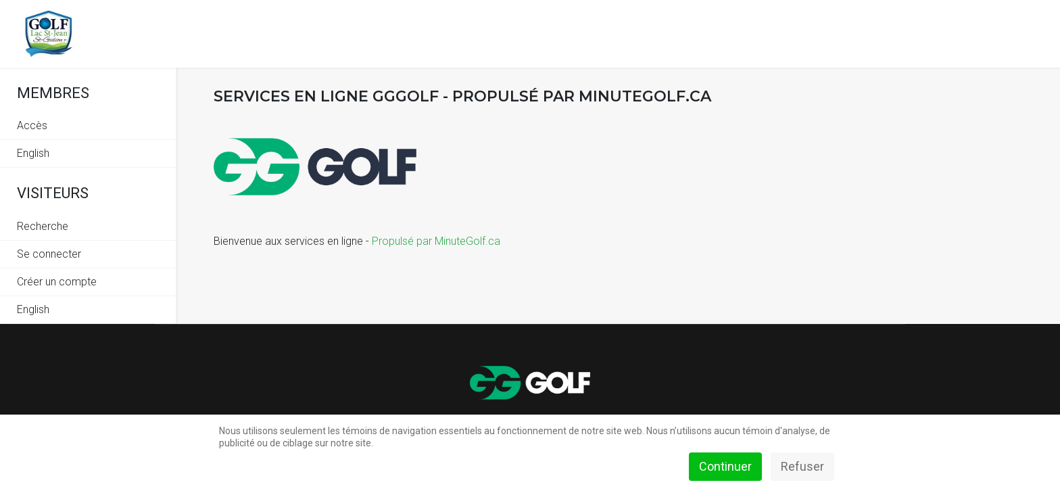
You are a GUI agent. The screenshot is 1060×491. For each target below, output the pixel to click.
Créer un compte (57, 281)
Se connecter (49, 254)
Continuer (725, 466)
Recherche (42, 226)
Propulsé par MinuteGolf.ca (436, 241)
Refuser (802, 466)
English (33, 153)
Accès (32, 125)
